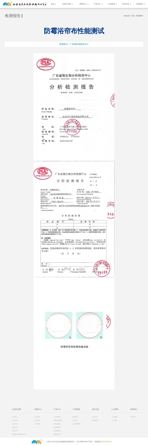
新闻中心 (83, 4)
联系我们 (139, 4)
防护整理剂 (57, 427)
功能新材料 (57, 434)
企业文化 (15, 424)
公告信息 (37, 417)
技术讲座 (95, 420)
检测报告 (139, 16)
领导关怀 (15, 431)
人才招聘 (114, 409)
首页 (52, 4)
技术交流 (125, 4)
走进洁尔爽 (66, 4)
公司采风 (15, 420)
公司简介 (15, 417)
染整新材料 (57, 431)
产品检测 (111, 4)
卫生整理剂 (57, 417)
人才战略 (114, 417)
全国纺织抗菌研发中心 (19, 434)
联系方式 (133, 417)
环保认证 (75, 420)
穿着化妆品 (57, 424)
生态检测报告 (76, 424)
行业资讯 (37, 424)
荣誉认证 (15, 427)
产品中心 (97, 4)
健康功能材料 (58, 420)
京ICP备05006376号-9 (85, 442)
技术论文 (95, 417)
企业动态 (37, 420)
